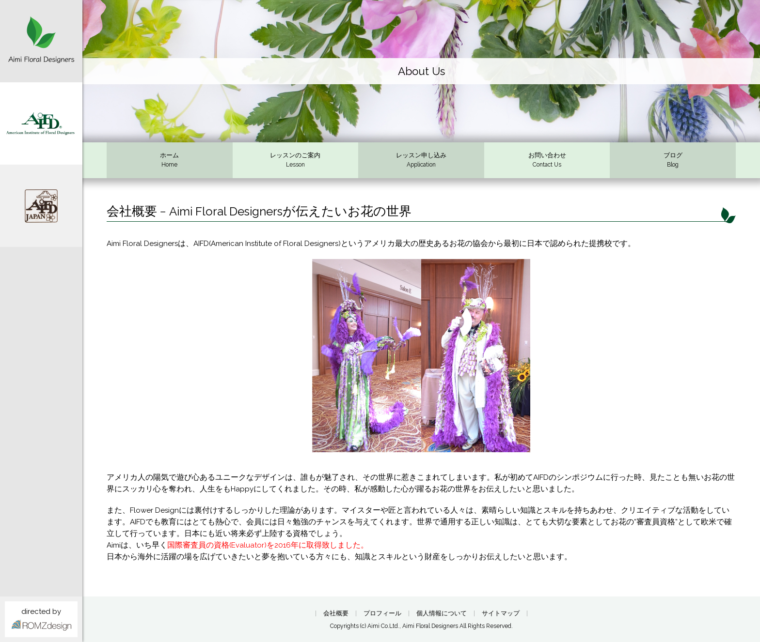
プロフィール (382, 613)
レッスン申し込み (421, 160)
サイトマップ (501, 613)
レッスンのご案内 (296, 160)
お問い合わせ (547, 160)
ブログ (673, 160)
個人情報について (441, 613)
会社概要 (335, 613)
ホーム (170, 160)
